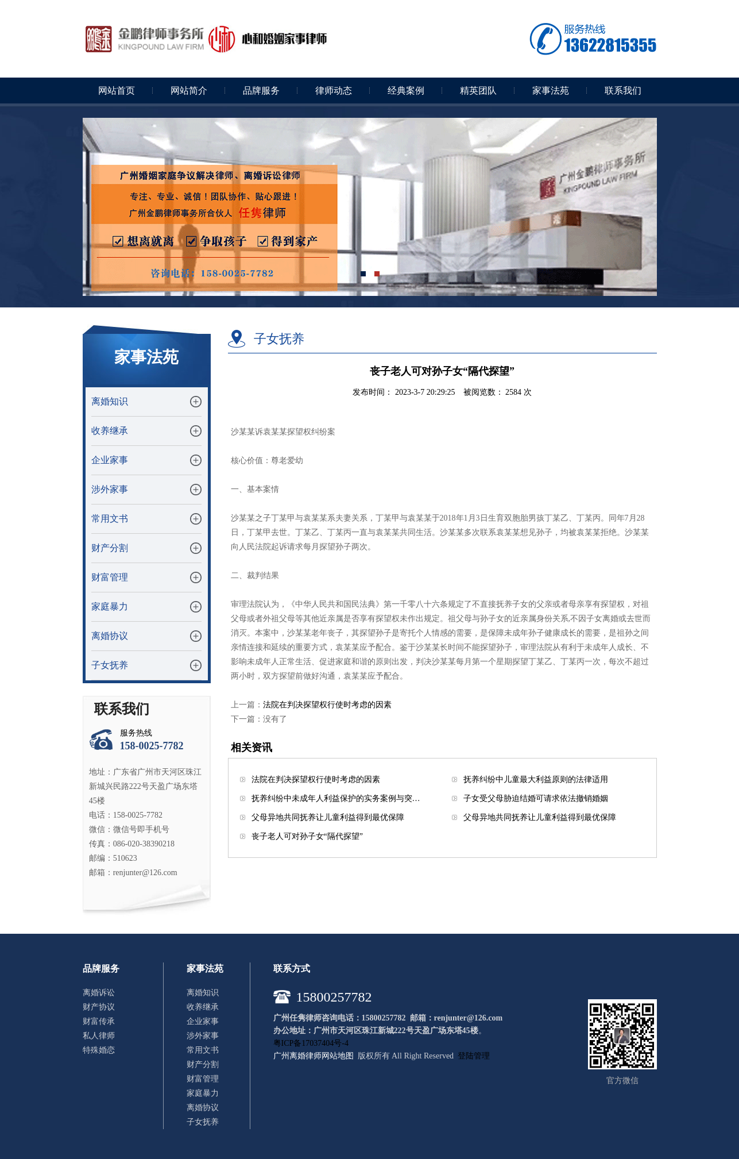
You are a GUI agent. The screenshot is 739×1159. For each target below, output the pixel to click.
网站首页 (116, 90)
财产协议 (99, 1007)
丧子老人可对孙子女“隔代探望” (307, 836)
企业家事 (109, 460)
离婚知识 (109, 401)
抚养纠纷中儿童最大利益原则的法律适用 (535, 779)
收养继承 (109, 431)
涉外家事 (109, 489)
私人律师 (99, 1035)
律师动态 (333, 90)
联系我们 (623, 90)
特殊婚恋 (99, 1050)
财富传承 (99, 1021)
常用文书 (109, 518)
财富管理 (109, 577)
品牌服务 (261, 90)
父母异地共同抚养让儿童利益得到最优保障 (328, 817)
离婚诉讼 (99, 992)
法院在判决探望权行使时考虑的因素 (327, 704)
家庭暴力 (109, 606)
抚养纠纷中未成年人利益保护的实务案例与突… (336, 798)
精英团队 (478, 90)
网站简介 (189, 90)
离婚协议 (109, 636)
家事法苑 (550, 90)
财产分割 (109, 548)
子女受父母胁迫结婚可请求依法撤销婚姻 (535, 798)
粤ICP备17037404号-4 (311, 1043)
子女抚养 (109, 665)
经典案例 (406, 90)
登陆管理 (474, 1056)
